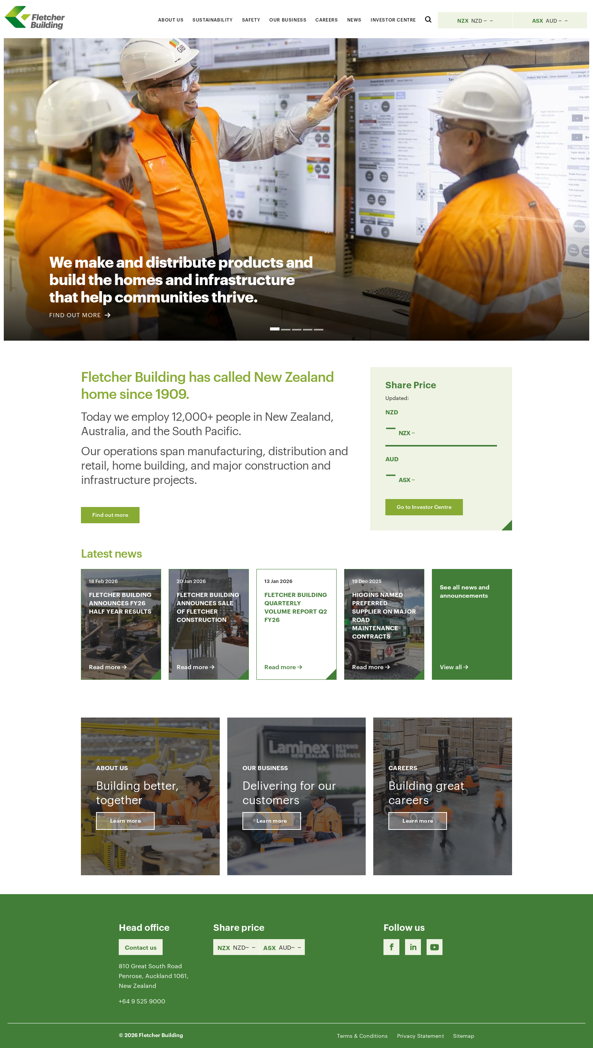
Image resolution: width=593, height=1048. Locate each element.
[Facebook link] (391, 947)
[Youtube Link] (434, 947)
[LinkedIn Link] (413, 947)
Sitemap (463, 1035)
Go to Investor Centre (424, 506)
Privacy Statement (420, 1035)
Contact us (141, 947)
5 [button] (318, 329)
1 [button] (274, 328)
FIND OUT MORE (79, 315)
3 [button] (296, 329)
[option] (296, 189)
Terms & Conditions (362, 1035)
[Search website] (428, 18)
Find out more (110, 514)
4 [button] (307, 329)
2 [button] (285, 329)
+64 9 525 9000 (142, 1001)
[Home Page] (38, 17)
